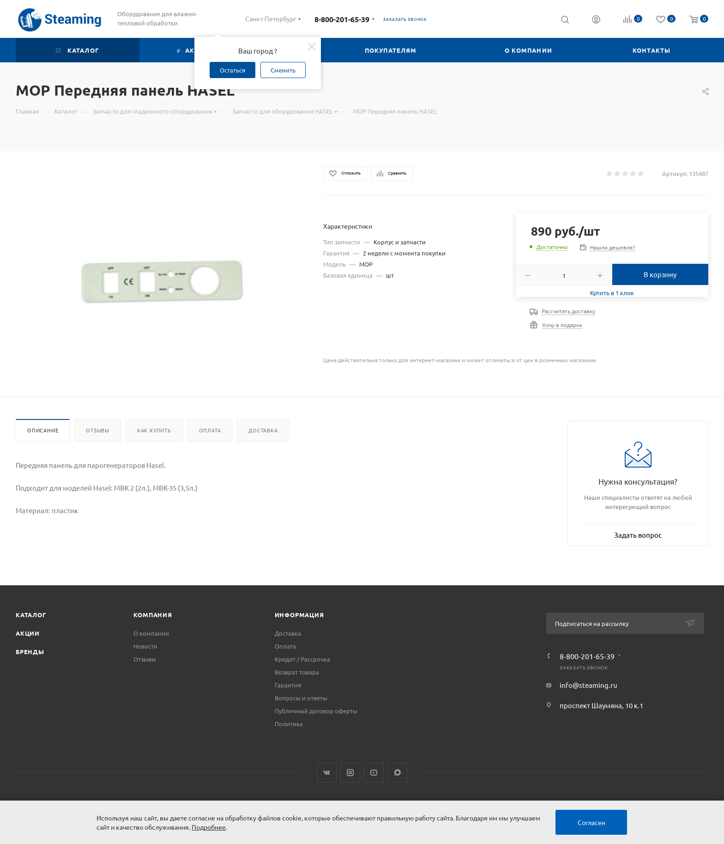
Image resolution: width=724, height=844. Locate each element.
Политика (289, 724)
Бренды (30, 652)
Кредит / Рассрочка (302, 659)
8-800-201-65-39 (341, 19)
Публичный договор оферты (316, 711)
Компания (152, 615)
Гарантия (288, 685)
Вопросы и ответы (301, 698)
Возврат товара (297, 672)
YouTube (374, 773)
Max (397, 773)
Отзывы (97, 430)
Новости (145, 646)
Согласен (591, 822)
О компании (151, 633)
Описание (42, 430)
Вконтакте (327, 773)
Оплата (210, 430)
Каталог (31, 615)
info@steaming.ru (588, 684)
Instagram (350, 773)
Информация (299, 615)
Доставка (263, 430)
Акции (28, 633)
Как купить (154, 430)
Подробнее (209, 827)
